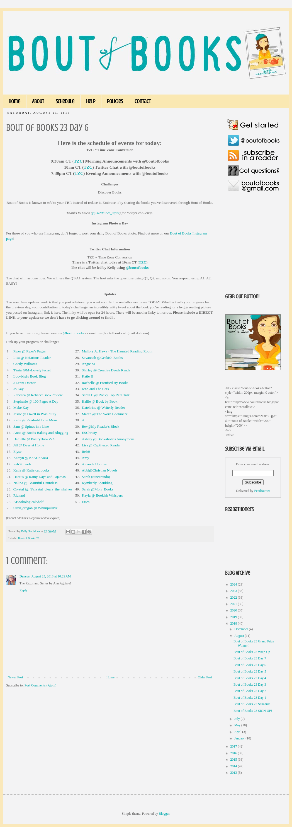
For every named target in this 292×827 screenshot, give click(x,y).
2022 (234, 597)
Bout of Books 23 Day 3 (249, 684)
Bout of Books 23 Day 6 (249, 665)
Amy (85, 458)
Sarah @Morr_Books (97, 489)
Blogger (164, 814)
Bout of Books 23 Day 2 (249, 691)
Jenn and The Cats (95, 389)
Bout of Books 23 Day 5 (249, 671)
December (241, 629)
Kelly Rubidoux (31, 531)
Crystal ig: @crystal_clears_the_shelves (42, 489)
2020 (234, 610)
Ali (84, 420)
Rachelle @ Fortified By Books (105, 383)
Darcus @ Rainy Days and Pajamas (39, 477)
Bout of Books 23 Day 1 (249, 698)
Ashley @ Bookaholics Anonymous (108, 439)
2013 (234, 773)
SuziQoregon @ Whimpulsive (35, 508)
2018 (234, 623)
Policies (115, 101)
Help (90, 101)
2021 (234, 604)
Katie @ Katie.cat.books (31, 470)
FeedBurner (262, 491)
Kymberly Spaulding (97, 483)
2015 (234, 759)
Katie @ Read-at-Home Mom (35, 420)
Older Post (205, 677)
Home (14, 101)
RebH (86, 451)
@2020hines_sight (106, 213)
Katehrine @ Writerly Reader (103, 407)
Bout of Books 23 (28, 538)
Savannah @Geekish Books (102, 358)
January (239, 738)
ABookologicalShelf (28, 502)
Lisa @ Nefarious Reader (32, 358)
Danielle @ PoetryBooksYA (34, 439)
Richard (19, 495)
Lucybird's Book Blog (29, 376)
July (237, 719)
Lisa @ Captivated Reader (101, 445)
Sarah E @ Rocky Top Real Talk (106, 395)
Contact (143, 101)
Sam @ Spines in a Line (31, 426)
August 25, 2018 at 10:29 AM (51, 576)
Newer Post (15, 677)
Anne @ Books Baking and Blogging (40, 433)
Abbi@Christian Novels (100, 470)
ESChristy (89, 433)
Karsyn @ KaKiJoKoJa (30, 458)
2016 (234, 753)
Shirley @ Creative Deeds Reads (106, 370)
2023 (234, 591)
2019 (234, 617)
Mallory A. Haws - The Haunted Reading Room (117, 351)
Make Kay (21, 407)
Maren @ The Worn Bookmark (105, 414)
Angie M (88, 364)
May (237, 725)
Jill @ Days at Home (28, 445)
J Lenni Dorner (24, 383)
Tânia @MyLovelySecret (32, 370)
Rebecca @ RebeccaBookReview (38, 395)
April (238, 732)
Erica (86, 502)
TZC (78, 161)
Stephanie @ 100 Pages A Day (35, 401)
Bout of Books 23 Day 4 (249, 678)
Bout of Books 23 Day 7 (249, 658)
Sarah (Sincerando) (96, 477)
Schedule (65, 101)
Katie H (87, 376)
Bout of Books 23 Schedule (251, 704)
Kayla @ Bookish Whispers (102, 495)
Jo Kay (18, 389)
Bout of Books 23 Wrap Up (251, 652)
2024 (234, 584)
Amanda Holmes (94, 464)
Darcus (25, 576)
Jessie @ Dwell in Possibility (34, 414)
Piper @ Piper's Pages (29, 351)
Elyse (17, 451)
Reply (24, 590)
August (239, 636)
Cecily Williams (25, 364)
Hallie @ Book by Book (100, 401)
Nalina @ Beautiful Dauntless (35, 483)
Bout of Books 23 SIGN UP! (252, 711)
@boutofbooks (137, 267)
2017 (234, 746)
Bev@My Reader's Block (101, 426)
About (38, 101)
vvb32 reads (22, 464)
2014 (234, 766)
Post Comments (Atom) (40, 685)
